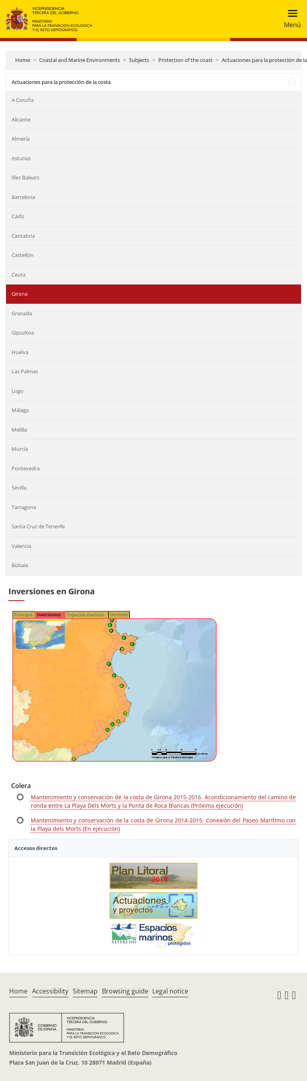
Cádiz (18, 216)
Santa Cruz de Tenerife (38, 526)
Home (22, 60)
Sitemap (85, 991)
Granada (22, 313)
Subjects (139, 60)
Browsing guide (125, 991)
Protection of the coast (185, 60)
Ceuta (19, 274)
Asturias (21, 158)
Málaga (20, 410)
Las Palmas (25, 371)
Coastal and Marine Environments (79, 60)
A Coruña (23, 100)
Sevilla (19, 487)
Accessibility (50, 991)
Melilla (19, 429)
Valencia (21, 545)
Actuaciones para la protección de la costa (61, 82)
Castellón (23, 255)
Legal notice (170, 991)
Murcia (20, 448)
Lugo (18, 390)
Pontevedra (26, 468)
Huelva (20, 352)
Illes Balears (25, 177)
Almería (21, 138)
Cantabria (23, 235)
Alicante (21, 119)
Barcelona (23, 197)
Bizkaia (20, 565)
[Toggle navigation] (290, 19)
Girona (20, 293)
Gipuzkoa (23, 332)
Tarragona (24, 507)
